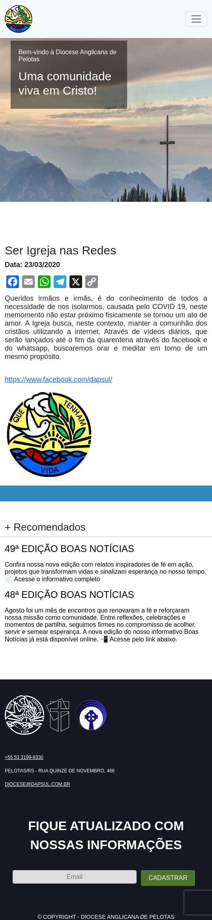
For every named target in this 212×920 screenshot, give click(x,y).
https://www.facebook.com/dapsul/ (58, 379)
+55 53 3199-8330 (24, 757)
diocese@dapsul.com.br (37, 784)
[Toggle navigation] (196, 19)
